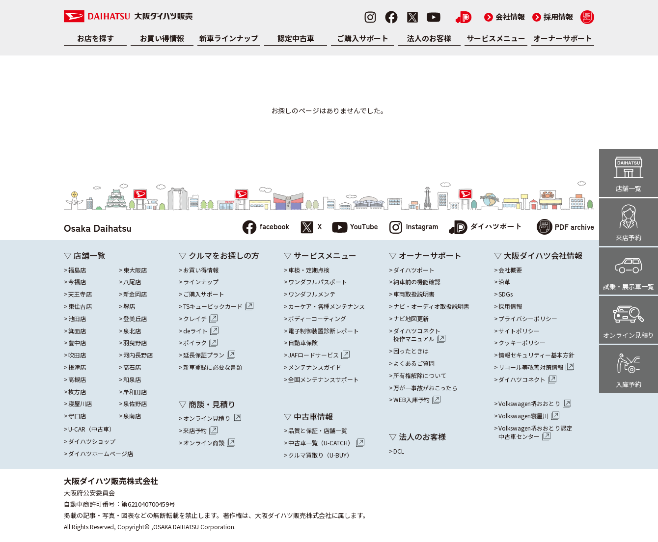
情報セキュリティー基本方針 (536, 355)
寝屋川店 (80, 403)
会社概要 (510, 270)
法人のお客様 (429, 38)
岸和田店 (135, 392)
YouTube (355, 227)
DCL (398, 451)
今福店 (77, 282)
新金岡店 (135, 294)
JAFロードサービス (319, 355)
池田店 (77, 319)
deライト (201, 331)
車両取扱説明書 (414, 294)
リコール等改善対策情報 (536, 367)
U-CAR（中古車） (91, 429)
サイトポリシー (519, 331)
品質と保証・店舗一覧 (317, 430)
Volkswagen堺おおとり (534, 403)
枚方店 (77, 392)
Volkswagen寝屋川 (528, 416)
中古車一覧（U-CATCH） (326, 443)
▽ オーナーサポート (425, 255)
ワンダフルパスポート (317, 282)
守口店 (77, 416)
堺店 (129, 306)
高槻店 (77, 379)
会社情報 (504, 16)
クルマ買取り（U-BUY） (320, 455)
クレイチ (200, 319)
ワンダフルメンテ (311, 294)
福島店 (77, 270)
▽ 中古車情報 (308, 416)
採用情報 (552, 16)
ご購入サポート (362, 38)
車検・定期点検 (308, 270)
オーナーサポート (562, 38)
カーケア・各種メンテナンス (326, 306)
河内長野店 (138, 355)
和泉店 (132, 379)
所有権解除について (419, 375)
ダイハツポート (485, 228)
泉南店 (132, 416)
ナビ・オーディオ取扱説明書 (431, 306)
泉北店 (132, 331)
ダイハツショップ (91, 441)
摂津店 (77, 367)
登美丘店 (135, 319)
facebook (265, 227)
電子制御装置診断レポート (323, 331)
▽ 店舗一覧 (84, 255)
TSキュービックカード (218, 306)
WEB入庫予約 (416, 400)
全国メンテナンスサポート (323, 379)
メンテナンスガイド (314, 367)
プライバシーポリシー (527, 319)
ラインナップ (201, 282)
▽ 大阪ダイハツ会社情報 (538, 255)
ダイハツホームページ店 (100, 454)
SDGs (505, 294)
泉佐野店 (135, 403)
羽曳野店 (135, 343)
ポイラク (200, 343)
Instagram (413, 227)
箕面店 (77, 331)
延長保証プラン (209, 355)
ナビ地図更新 (411, 319)
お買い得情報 (162, 38)
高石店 (132, 367)
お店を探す (95, 38)
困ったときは (411, 351)
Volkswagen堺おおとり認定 (535, 432)
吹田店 (77, 355)
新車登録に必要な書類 (212, 367)
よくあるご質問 (414, 363)
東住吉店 (80, 306)
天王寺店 (80, 294)
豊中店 (77, 343)
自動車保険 (303, 343)
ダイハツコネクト (419, 335)
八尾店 (132, 282)
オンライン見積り (212, 418)
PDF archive (565, 228)
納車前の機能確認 (416, 282)
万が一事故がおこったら (425, 388)
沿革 (504, 282)
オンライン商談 (209, 443)
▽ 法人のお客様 (417, 436)
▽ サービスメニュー (320, 255)
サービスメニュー (495, 38)
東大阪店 (135, 270)
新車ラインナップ (228, 38)
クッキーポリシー (522, 343)
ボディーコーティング (317, 319)
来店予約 (200, 430)
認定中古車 (295, 38)
